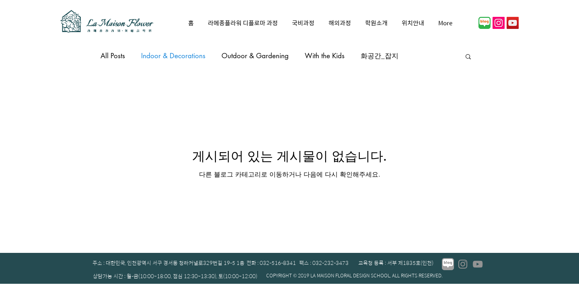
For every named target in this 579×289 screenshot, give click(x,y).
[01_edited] (448, 264)
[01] (484, 23)
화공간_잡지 (379, 55)
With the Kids (325, 55)
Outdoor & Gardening (255, 55)
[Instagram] (463, 264)
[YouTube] (513, 23)
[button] (468, 57)
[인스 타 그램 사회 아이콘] (499, 23)
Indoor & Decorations (173, 55)
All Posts (113, 55)
